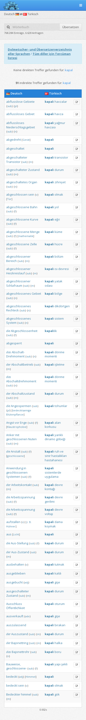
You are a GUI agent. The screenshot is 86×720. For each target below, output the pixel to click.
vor (17, 423)
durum (59, 170)
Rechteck (12, 310)
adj (26, 582)
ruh (57, 451)
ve (62, 451)
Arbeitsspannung (23, 497)
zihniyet (60, 182)
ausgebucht (14, 582)
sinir (48, 456)
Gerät (26, 139)
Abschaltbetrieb (22, 364)
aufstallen (13, 522)
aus (8, 534)
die (8, 331)
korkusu (50, 427)
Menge (35, 232)
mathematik (25, 236)
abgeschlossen (17, 194)
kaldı (58, 573)
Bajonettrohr (20, 652)
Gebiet (29, 114)
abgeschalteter (16, 157)
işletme (59, 364)
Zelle (33, 244)
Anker (10, 435)
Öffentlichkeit (15, 608)
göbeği (60, 439)
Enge (23, 423)
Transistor (13, 162)
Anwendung (14, 468)
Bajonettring (19, 643)
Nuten (32, 439)
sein (31, 194)
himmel (26, 694)
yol (57, 207)
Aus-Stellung (19, 543)
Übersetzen (70, 27)
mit (17, 435)
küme (58, 232)
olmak (59, 194)
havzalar (61, 102)
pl (16, 106)
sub (9, 106)
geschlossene (15, 456)
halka (58, 643)
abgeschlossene (17, 207)
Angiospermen (21, 406)
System (11, 323)
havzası (50, 127)
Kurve (34, 219)
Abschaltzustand (23, 393)
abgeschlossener (18, 256)
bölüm (59, 256)
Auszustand (19, 634)
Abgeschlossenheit (24, 331)
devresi (63, 269)
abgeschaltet (15, 148)
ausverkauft (14, 616)
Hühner (11, 526)
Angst (10, 423)
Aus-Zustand (20, 552)
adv (27, 616)
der (8, 364)
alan (58, 423)
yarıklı (59, 435)
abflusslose (14, 102)
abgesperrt (14, 343)
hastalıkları (59, 456)
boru (58, 652)
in (25, 468)
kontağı (50, 489)
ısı (56, 269)
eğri (57, 219)
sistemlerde (53, 472)
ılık (51, 331)
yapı (58, 664)
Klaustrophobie (16, 427)
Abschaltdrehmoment (21, 381)
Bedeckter (13, 694)
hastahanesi (53, 460)
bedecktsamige (21, 410)
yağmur (60, 123)
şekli (64, 664)
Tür (9, 199)
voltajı (49, 514)
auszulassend (16, 625)
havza (59, 114)
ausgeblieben (15, 573)
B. (30, 522)
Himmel (31, 676)
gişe (57, 582)
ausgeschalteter (17, 591)
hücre (59, 244)
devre (59, 485)
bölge (58, 293)
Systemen (13, 477)
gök (57, 694)
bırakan (60, 625)
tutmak (59, 564)
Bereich (11, 261)
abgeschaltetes (17, 182)
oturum (60, 604)
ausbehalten (15, 564)
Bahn (33, 207)
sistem (59, 318)
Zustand (34, 170)
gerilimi (50, 501)
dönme (59, 352)
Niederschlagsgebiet (20, 127)
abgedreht (13, 140)
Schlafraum (14, 285)
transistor (61, 157)
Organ (32, 182)
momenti (51, 356)
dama (59, 522)
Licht (16, 534)
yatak (58, 281)
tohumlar (61, 406)
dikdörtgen (62, 306)
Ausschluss (14, 604)
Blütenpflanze (15, 414)
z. (27, 522)
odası (49, 285)
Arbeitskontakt (21, 485)
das (8, 352)
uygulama (51, 477)
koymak (50, 526)
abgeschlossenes (18, 293)
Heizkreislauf (15, 273)
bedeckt (11, 676)
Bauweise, (13, 664)
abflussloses (15, 114)
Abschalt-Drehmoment (15, 354)
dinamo (50, 439)
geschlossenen (17, 439)
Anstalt (15, 451)
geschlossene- (16, 668)
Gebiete (29, 102)
